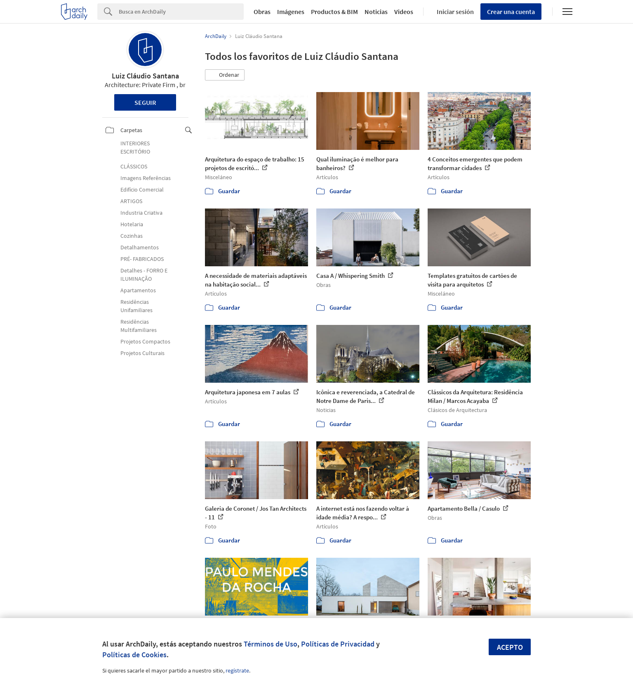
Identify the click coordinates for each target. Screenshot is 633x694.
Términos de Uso (270, 644)
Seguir (145, 102)
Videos (403, 11)
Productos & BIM (334, 11)
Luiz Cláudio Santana (145, 76)
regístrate (237, 670)
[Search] (181, 11)
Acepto (510, 647)
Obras (262, 11)
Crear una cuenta (511, 11)
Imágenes (290, 11)
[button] (225, 75)
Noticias (376, 11)
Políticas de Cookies (134, 654)
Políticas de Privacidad (337, 644)
